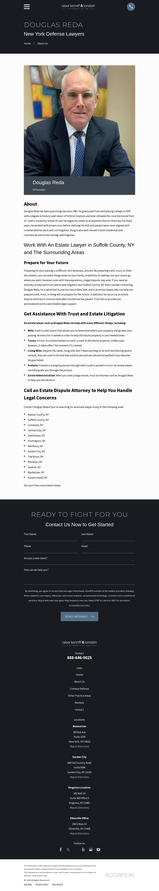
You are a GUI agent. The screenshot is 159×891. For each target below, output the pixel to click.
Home (79, 674)
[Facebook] (61, 849)
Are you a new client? (35, 558)
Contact (79, 709)
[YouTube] (98, 849)
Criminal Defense (79, 688)
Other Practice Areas (79, 695)
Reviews (79, 702)
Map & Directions (79, 746)
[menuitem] (28, 884)
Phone (27, 546)
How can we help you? (36, 570)
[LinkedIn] (76, 849)
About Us (79, 681)
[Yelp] (83, 849)
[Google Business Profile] (91, 849)
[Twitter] (68, 849)
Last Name (87, 534)
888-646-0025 (79, 657)
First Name (30, 534)
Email (84, 546)
